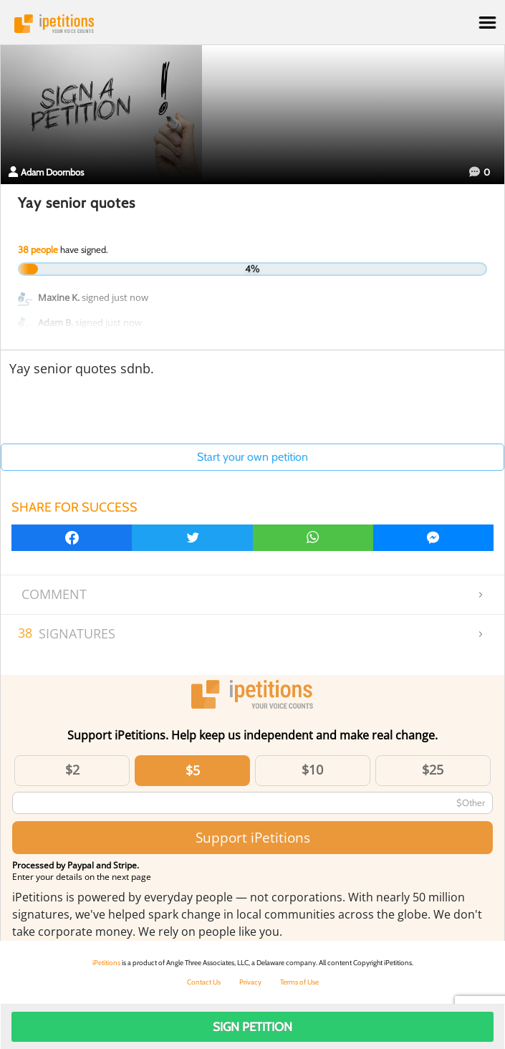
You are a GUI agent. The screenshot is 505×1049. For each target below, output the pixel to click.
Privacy (250, 982)
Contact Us (204, 982)
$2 (72, 769)
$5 (193, 770)
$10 (312, 769)
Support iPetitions (253, 837)
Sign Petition (252, 1027)
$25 (432, 769)
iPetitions (252, 23)
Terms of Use (299, 982)
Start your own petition (252, 457)
